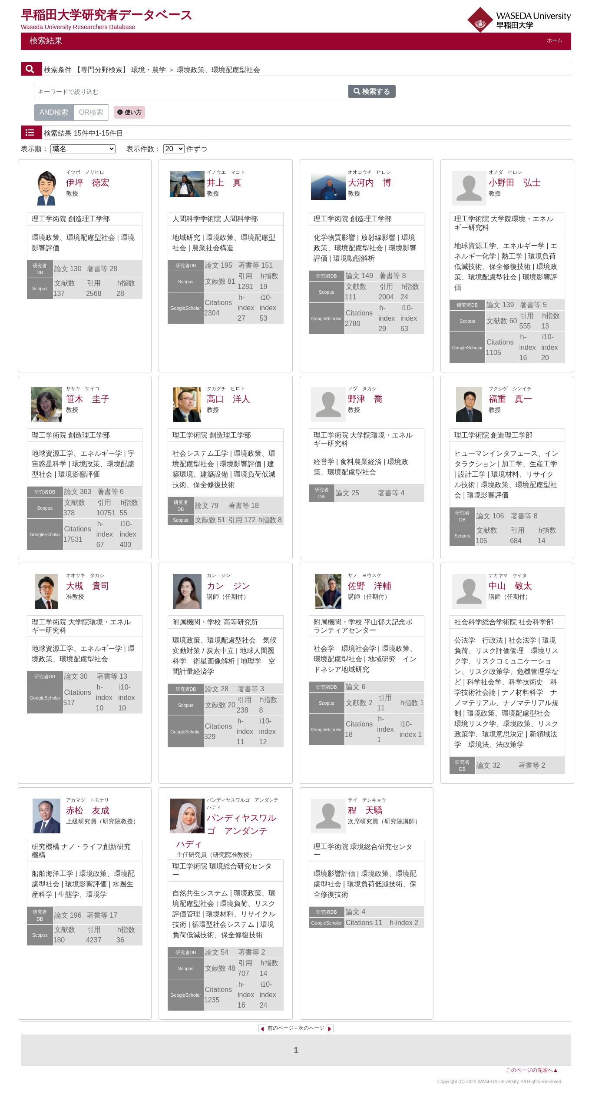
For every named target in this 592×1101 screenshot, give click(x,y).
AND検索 (54, 111)
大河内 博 (369, 182)
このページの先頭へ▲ (532, 1070)
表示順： (68, 148)
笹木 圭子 (87, 399)
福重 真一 (510, 399)
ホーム (554, 40)
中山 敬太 (510, 585)
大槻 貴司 (87, 585)
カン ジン (228, 585)
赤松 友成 (87, 810)
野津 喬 (365, 399)
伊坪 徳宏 (87, 182)
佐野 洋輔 (369, 585)
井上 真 (224, 182)
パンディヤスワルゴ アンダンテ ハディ (226, 831)
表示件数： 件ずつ (166, 148)
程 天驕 (365, 810)
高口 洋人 (228, 399)
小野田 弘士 (515, 182)
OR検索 (91, 111)
